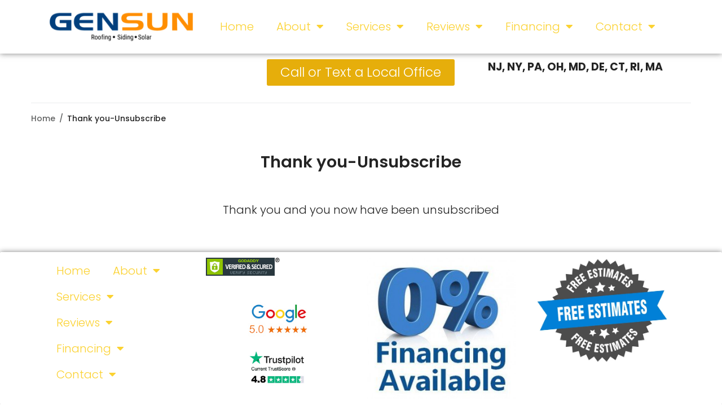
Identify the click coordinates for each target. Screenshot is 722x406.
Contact (625, 26)
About (300, 26)
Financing (539, 26)
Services (375, 26)
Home (237, 26)
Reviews (454, 26)
